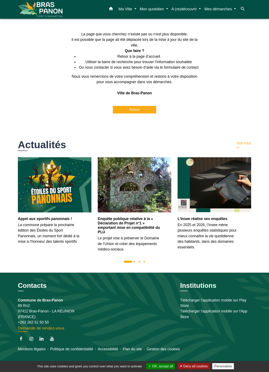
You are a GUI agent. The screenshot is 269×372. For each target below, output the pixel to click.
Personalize (223, 366)
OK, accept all (160, 366)
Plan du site (132, 349)
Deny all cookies (194, 366)
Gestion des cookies (163, 349)
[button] (111, 9)
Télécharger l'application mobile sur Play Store (213, 303)
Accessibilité (108, 349)
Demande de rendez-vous (41, 328)
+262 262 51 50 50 (33, 322)
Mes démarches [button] (218, 9)
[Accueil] (44, 9)
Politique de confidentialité (71, 349)
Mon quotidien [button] (152, 9)
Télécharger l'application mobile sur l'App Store (213, 314)
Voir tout (243, 143)
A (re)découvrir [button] (184, 9)
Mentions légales (32, 349)
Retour (134, 109)
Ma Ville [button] (126, 9)
